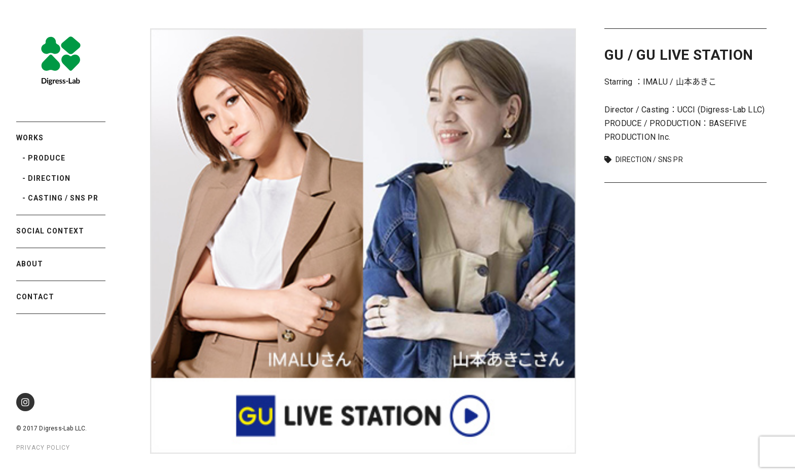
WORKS (30, 138)
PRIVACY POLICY (43, 447)
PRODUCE (46, 158)
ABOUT (29, 264)
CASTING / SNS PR (63, 198)
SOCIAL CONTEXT (50, 231)
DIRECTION (49, 178)
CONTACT (35, 297)
